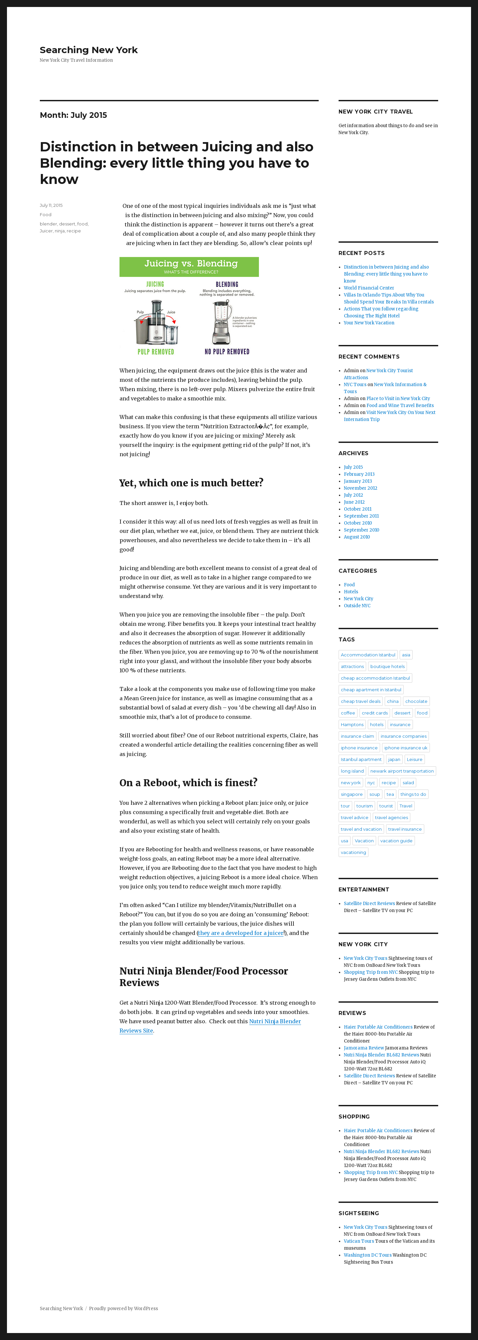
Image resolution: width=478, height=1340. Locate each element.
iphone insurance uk (406, 747)
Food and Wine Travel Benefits (400, 405)
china (393, 701)
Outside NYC (357, 606)
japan (394, 759)
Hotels (351, 592)
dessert (67, 223)
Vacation (364, 840)
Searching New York (89, 49)
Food (45, 214)
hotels (376, 724)
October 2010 (358, 523)
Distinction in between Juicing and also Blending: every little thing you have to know (177, 162)
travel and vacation (361, 829)
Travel (406, 805)
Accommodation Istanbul (368, 654)
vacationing (353, 852)
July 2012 (353, 495)
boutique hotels (387, 666)
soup (374, 794)
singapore (352, 794)
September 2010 (361, 530)
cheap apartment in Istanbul (371, 689)
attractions (352, 666)
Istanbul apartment (361, 759)
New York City (358, 599)
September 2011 (361, 516)
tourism (365, 805)
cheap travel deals (360, 701)
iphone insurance (359, 747)
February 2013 (359, 474)
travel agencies (391, 817)
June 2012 (354, 502)
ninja (60, 230)
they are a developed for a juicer (240, 933)
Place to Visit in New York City (398, 398)
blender (48, 223)
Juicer (46, 230)
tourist (386, 805)
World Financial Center (369, 288)
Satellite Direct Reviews (369, 903)
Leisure (415, 759)
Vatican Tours (359, 1241)
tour (345, 805)
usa (344, 840)
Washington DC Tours (368, 1255)
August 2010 (357, 537)
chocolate (416, 701)
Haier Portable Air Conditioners (378, 1027)
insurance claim (357, 736)
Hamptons (352, 724)
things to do (413, 794)
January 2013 (358, 481)
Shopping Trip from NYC (371, 972)
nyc (371, 782)
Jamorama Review (364, 1048)
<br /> (388, 183)
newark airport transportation (402, 771)
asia (406, 654)
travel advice (354, 817)
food (82, 223)
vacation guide (396, 840)
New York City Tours (365, 958)
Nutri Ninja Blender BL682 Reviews (381, 1055)
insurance (400, 724)
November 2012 (360, 488)
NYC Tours (355, 384)
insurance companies (404, 736)
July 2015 (353, 467)
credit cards (375, 712)
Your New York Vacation (369, 323)
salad (408, 782)
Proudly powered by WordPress (123, 1308)
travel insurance (405, 829)
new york (351, 782)
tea (390, 794)
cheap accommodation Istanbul (375, 678)
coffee (348, 712)
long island (352, 771)
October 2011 (357, 509)
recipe (74, 230)
